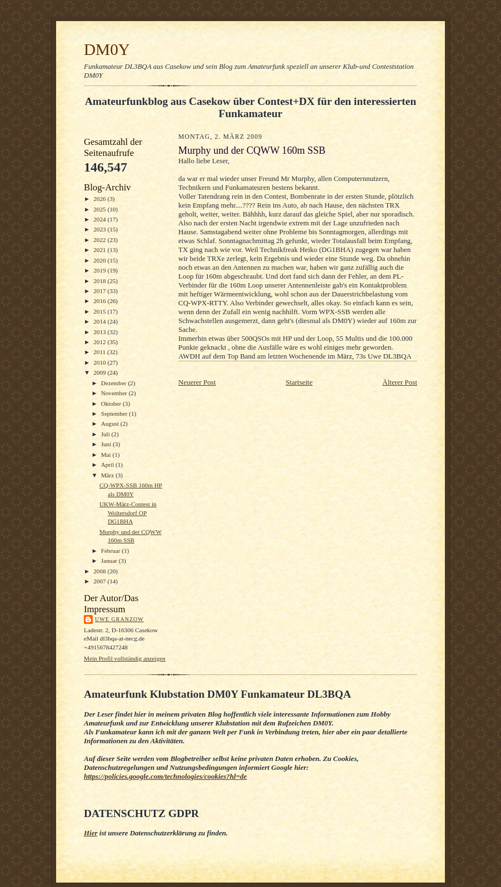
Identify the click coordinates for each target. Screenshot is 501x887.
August (111, 423)
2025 (100, 209)
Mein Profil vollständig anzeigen (125, 658)
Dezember (114, 383)
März (108, 475)
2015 (100, 311)
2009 (100, 372)
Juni (107, 444)
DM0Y (107, 49)
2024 (100, 219)
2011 (100, 352)
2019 (100, 270)
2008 (100, 571)
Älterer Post (400, 382)
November (115, 393)
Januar (110, 560)
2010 (100, 362)
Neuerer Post (197, 382)
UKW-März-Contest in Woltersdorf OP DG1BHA (128, 513)
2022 (100, 239)
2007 (100, 581)
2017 (100, 291)
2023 (100, 229)
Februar (111, 550)
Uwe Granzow (119, 619)
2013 (100, 332)
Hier (91, 833)
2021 (100, 249)
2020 (100, 260)
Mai (107, 454)
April (108, 464)
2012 (100, 342)
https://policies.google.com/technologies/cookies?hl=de (165, 776)
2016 (100, 301)
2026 (100, 198)
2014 (100, 321)
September (115, 413)
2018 (100, 281)
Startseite (298, 382)
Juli (106, 434)
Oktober (112, 403)
